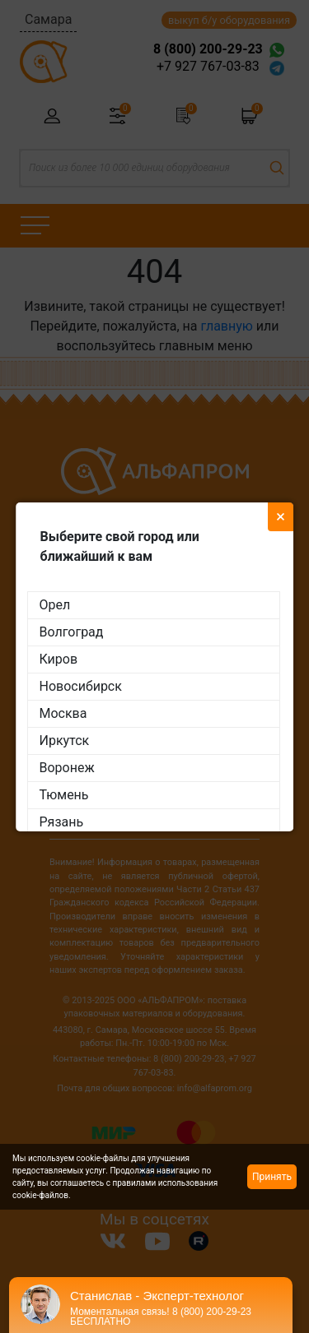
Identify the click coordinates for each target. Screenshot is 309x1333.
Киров (59, 659)
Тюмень (64, 795)
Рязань (62, 822)
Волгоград (72, 632)
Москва (63, 713)
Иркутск (65, 740)
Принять (272, 1177)
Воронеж (67, 767)
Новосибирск (81, 686)
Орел (55, 605)
